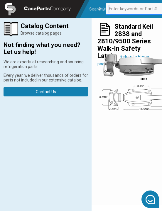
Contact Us (46, 91)
